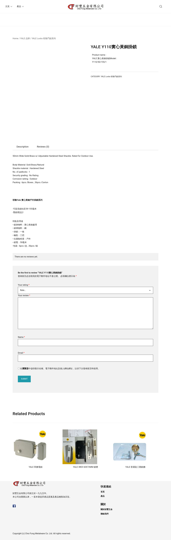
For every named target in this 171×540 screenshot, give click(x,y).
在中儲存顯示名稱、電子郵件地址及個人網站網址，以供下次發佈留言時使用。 (60, 368)
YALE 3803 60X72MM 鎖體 (85, 467)
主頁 (7, 6)
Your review (24, 295)
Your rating (23, 285)
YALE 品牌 (25, 38)
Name (21, 337)
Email (21, 353)
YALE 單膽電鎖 (36, 467)
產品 (19, 6)
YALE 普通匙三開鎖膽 (135, 467)
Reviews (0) (43, 146)
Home (15, 38)
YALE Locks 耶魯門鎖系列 (44, 38)
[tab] (22, 146)
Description (22, 146)
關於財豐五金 (106, 509)
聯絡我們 (104, 514)
